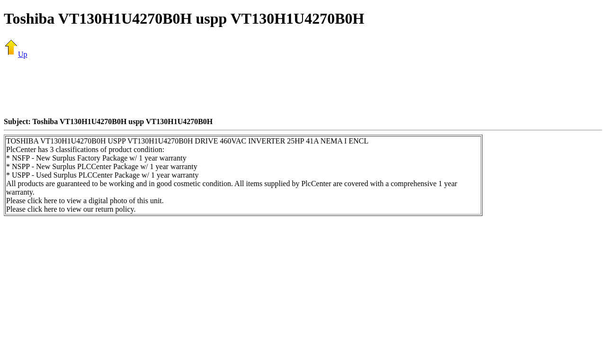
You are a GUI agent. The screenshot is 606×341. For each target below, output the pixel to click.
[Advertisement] (303, 87)
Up (15, 54)
